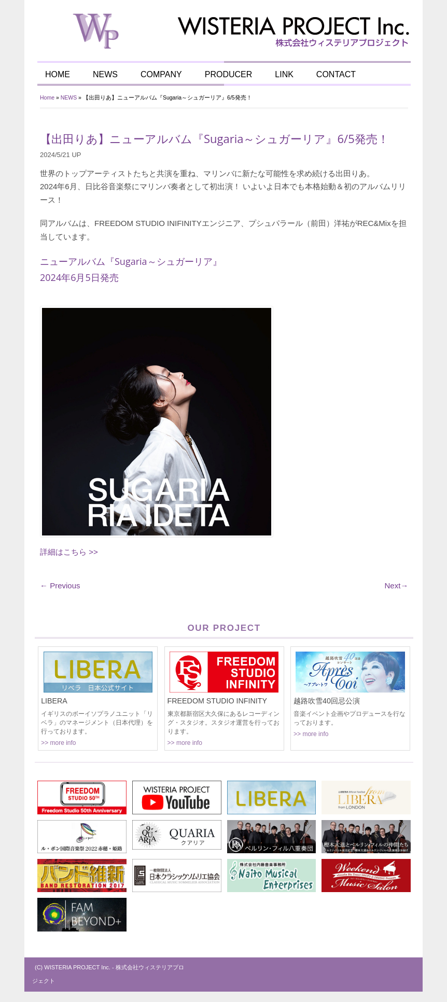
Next (396, 585)
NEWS (105, 74)
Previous (60, 585)
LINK (284, 74)
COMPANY (161, 74)
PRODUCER (229, 74)
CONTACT (336, 74)
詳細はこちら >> (69, 551)
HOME (57, 74)
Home (47, 97)
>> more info (58, 742)
